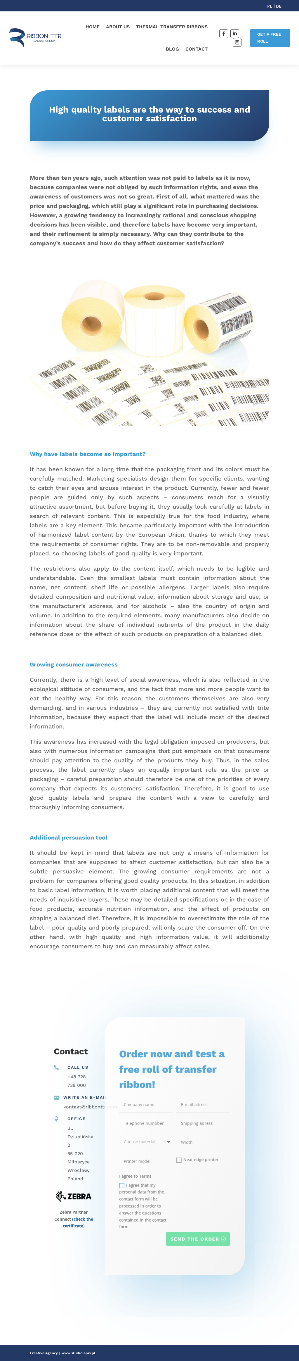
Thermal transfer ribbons (172, 27)
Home (93, 27)
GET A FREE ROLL (269, 38)
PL (270, 6)
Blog (172, 49)
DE (278, 6)
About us (118, 27)
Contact (196, 49)
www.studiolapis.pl (78, 1352)
